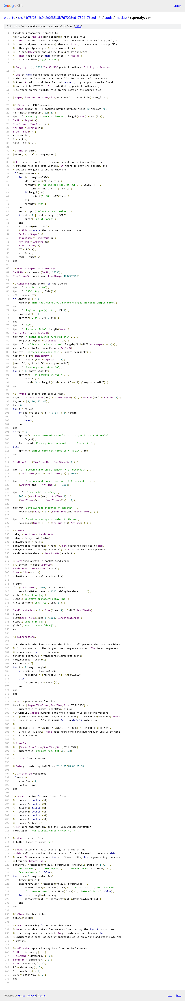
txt (170, 995)
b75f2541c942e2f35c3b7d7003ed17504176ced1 (62, 17)
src (20, 17)
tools (109, 17)
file (78, 26)
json (178, 995)
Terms (42, 995)
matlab (121, 17)
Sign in (177, 5)
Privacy (31, 995)
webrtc (9, 17)
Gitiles (21, 995)
